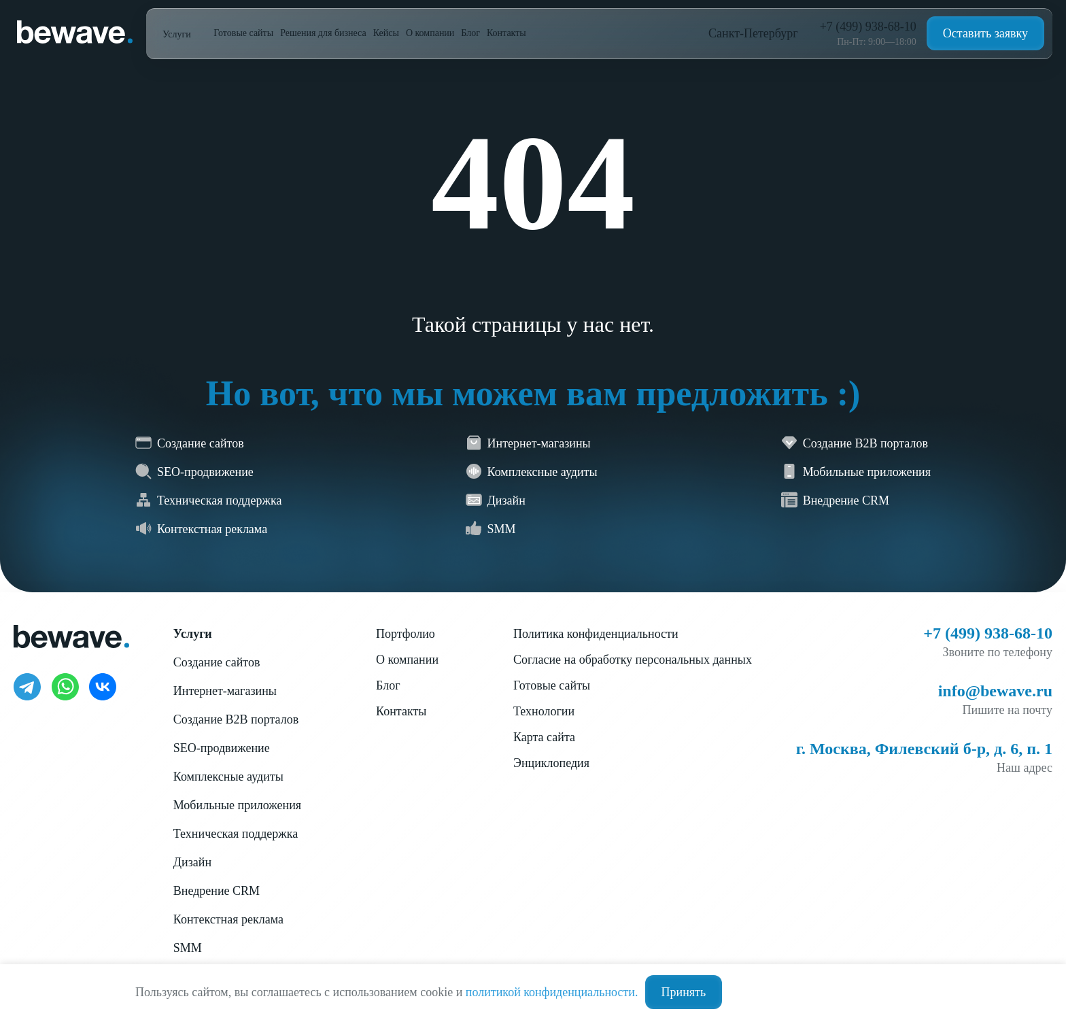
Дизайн (192, 862)
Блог (470, 33)
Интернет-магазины (225, 691)
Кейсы (386, 33)
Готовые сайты (243, 33)
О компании (430, 33)
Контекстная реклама (228, 919)
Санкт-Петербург (753, 33)
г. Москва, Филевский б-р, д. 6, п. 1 (924, 749)
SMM (187, 948)
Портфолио (405, 634)
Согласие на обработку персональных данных (632, 659)
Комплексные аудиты (228, 776)
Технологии (543, 711)
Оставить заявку (985, 33)
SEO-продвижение (221, 748)
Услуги (177, 34)
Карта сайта (544, 737)
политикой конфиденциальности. (552, 992)
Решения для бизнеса (323, 33)
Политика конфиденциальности (595, 634)
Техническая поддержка (235, 833)
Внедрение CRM (216, 891)
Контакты (506, 33)
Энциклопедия (551, 763)
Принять (683, 992)
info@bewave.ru (995, 691)
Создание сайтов (216, 662)
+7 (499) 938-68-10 (868, 26)
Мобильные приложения (237, 805)
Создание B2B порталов (235, 719)
